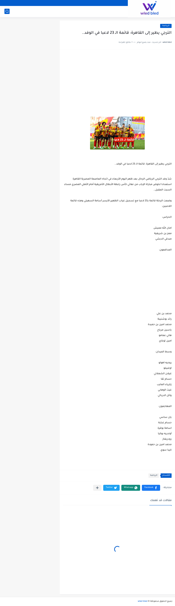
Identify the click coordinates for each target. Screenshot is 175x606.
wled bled (142, 601)
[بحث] (7, 11)
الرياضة (165, 26)
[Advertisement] (117, 79)
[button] (151, 488)
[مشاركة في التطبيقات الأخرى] (97, 488)
